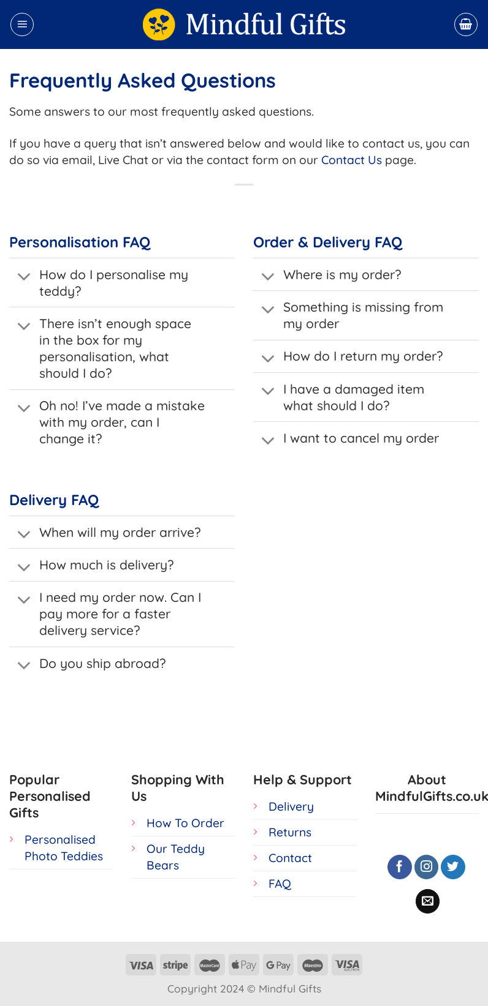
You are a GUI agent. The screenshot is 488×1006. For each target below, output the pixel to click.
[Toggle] (23, 277)
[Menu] (22, 24)
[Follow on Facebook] (399, 867)
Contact (290, 857)
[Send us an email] (428, 901)
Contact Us (351, 159)
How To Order (185, 823)
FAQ (280, 883)
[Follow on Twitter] (453, 867)
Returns (290, 832)
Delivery (291, 806)
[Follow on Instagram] (426, 867)
